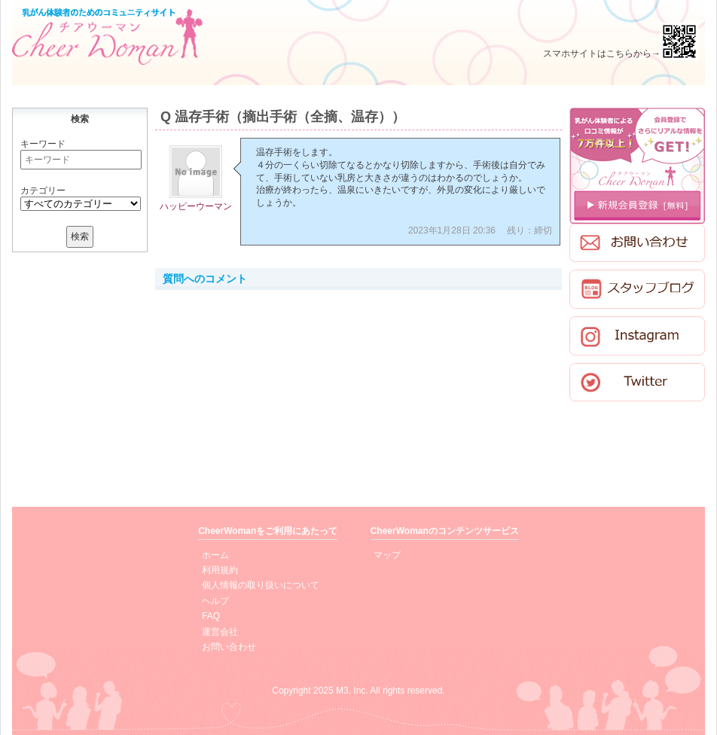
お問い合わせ (229, 647)
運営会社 (220, 632)
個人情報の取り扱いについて (260, 585)
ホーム (215, 555)
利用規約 (220, 570)
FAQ (211, 616)
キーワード (43, 144)
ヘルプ (215, 601)
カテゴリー (43, 190)
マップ (387, 555)
